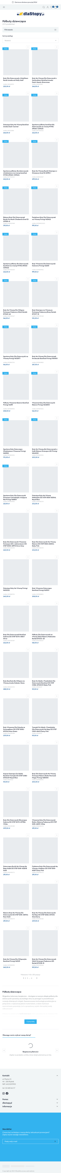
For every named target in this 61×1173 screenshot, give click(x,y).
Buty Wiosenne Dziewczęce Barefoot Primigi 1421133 (42, 589)
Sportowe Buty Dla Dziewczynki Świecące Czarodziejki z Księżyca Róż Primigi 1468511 (15, 497)
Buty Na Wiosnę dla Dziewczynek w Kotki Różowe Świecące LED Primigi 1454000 (44, 451)
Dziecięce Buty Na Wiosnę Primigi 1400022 (15, 589)
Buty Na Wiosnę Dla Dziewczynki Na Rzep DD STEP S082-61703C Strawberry (44, 915)
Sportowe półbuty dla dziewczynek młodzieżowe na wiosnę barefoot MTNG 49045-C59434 (15, 173)
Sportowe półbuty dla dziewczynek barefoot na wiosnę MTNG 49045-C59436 (15, 266)
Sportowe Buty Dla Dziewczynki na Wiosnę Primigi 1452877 (15, 357)
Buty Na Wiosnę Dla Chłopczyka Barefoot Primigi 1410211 (15, 960)
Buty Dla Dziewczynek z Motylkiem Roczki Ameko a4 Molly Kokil (15, 79)
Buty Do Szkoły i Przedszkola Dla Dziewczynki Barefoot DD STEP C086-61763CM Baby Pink (43, 683)
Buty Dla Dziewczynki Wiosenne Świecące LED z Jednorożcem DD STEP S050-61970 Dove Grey (15, 544)
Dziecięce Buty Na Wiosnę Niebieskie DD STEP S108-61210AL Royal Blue (44, 497)
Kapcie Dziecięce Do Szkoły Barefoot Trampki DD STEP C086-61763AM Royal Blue (15, 776)
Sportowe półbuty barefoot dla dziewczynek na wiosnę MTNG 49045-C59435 (43, 126)
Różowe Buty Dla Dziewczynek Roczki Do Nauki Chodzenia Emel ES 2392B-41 (16, 219)
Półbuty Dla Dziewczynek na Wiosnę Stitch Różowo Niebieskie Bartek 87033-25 (43, 636)
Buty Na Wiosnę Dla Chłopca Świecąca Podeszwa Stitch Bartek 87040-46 (15, 312)
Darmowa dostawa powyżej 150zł (26, 2)
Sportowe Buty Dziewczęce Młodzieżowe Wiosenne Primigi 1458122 (14, 451)
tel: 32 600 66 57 (8, 1088)
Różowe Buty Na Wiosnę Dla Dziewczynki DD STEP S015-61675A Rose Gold (15, 915)
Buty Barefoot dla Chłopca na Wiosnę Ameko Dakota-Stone (14, 682)
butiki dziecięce (25, 1014)
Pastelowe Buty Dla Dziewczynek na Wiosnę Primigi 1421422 (44, 218)
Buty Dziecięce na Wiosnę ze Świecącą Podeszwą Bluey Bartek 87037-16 (44, 312)
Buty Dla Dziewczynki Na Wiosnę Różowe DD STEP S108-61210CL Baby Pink (44, 544)
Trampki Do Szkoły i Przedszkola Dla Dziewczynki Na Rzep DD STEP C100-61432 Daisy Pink (44, 729)
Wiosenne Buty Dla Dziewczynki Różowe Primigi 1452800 (43, 404)
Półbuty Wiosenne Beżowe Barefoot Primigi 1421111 (16, 404)
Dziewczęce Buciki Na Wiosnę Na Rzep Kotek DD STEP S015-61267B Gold (15, 868)
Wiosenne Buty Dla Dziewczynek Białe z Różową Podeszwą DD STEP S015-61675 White (44, 822)
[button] (43, 7)
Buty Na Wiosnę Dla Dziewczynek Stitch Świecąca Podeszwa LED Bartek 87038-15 (44, 961)
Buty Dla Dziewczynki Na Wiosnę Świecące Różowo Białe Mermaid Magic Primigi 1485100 (44, 776)
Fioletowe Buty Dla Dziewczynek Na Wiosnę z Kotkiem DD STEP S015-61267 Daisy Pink (45, 868)
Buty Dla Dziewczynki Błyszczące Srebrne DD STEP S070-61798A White (15, 822)
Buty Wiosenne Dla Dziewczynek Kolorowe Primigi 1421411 (43, 265)
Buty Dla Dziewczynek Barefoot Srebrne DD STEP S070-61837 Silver (14, 636)
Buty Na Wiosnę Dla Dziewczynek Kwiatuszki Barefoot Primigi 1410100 (45, 357)
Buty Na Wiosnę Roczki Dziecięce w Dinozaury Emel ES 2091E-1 (44, 172)
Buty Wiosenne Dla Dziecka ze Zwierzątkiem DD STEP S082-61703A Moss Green (14, 729)
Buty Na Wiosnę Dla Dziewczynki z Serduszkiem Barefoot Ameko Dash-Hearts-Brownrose (44, 80)
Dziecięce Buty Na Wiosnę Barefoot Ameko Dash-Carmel (16, 125)
